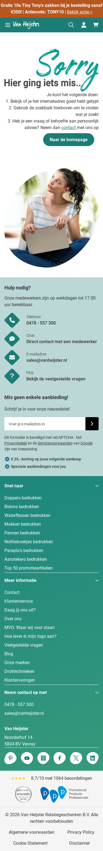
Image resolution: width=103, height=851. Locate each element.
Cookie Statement (30, 843)
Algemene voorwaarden (31, 832)
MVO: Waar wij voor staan (29, 627)
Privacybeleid (15, 443)
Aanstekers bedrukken (25, 559)
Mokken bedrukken (22, 524)
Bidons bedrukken (21, 506)
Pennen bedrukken (22, 533)
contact (69, 127)
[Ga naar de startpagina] (26, 25)
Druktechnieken (19, 671)
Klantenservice (18, 601)
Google (86, 443)
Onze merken (17, 662)
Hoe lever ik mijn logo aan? (30, 636)
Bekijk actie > (79, 12)
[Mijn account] (84, 25)
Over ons (12, 618)
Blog (8, 653)
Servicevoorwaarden (55, 443)
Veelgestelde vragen (23, 645)
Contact (12, 592)
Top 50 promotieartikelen (28, 568)
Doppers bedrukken (23, 497)
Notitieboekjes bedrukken (28, 541)
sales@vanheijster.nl (24, 713)
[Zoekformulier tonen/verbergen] (71, 25)
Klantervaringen (19, 680)
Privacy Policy (80, 832)
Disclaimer (79, 843)
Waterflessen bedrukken (27, 515)
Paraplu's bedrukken (23, 550)
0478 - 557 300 (19, 704)
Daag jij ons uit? (20, 610)
